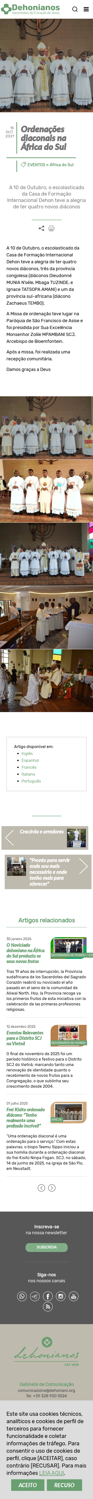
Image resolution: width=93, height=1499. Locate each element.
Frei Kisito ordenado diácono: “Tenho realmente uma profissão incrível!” (25, 1118)
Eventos (36, 165)
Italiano (28, 774)
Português (31, 781)
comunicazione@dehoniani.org (46, 1390)
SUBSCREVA (47, 1247)
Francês (29, 767)
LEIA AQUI (51, 1473)
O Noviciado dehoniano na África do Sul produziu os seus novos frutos (25, 953)
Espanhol (30, 760)
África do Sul (61, 165)
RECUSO (64, 1485)
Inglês (27, 753)
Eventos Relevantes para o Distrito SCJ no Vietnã (24, 1038)
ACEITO (28, 1485)
